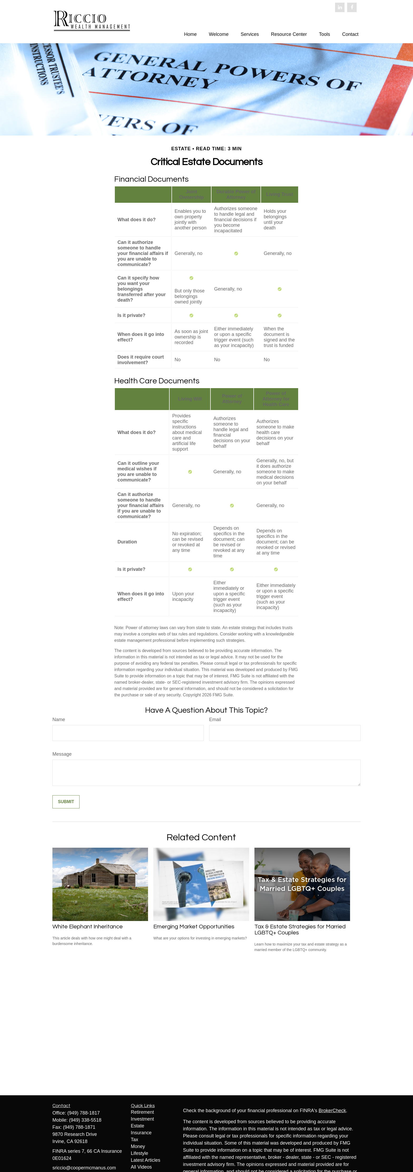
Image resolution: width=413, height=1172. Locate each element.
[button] (190, 34)
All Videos (141, 1167)
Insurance (141, 1132)
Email (215, 719)
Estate (137, 1125)
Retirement (142, 1112)
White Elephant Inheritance (87, 927)
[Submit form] (66, 801)
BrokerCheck (332, 1110)
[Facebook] (352, 7)
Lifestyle (139, 1153)
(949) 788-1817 (83, 1113)
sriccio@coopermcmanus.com (84, 1167)
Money (138, 1146)
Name (58, 719)
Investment (142, 1119)
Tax (134, 1139)
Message (62, 754)
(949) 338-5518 (85, 1120)
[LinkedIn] (340, 7)
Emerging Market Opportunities (193, 927)
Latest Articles (145, 1160)
